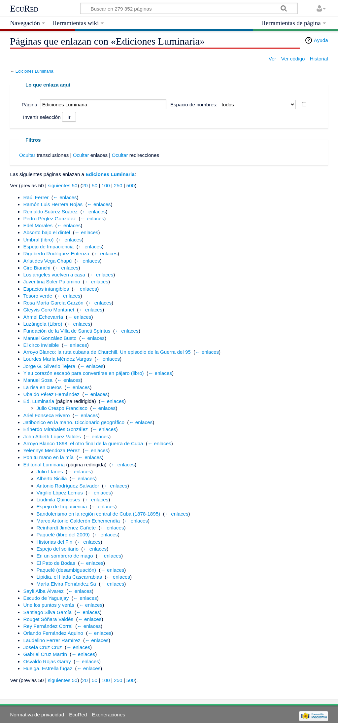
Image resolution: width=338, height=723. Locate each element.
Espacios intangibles (46, 289)
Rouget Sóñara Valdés (48, 619)
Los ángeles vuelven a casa (54, 274)
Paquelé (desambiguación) (66, 570)
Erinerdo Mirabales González (55, 429)
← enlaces (65, 197)
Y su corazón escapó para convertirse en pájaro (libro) (83, 373)
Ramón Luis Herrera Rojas (53, 204)
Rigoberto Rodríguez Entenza (56, 253)
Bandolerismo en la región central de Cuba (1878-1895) (98, 514)
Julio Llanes (49, 471)
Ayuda (321, 40)
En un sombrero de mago (64, 556)
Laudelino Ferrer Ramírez (51, 640)
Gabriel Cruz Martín (45, 654)
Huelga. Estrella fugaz (47, 668)
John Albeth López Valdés (52, 436)
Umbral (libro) (38, 239)
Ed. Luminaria (38, 401)
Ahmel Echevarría (43, 317)
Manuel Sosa (37, 380)
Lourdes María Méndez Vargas (57, 359)
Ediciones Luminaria (34, 71)
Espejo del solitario (57, 549)
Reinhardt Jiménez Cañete (66, 527)
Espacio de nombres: (194, 104)
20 (85, 185)
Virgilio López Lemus (59, 492)
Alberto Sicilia (51, 478)
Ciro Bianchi (36, 268)
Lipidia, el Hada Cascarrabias (69, 577)
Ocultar (27, 155)
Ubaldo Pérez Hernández (51, 394)
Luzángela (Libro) (42, 324)
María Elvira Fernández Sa (66, 584)
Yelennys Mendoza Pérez (51, 450)
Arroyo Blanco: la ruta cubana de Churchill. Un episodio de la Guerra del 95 (106, 352)
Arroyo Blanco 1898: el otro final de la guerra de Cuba (83, 443)
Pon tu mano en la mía (48, 457)
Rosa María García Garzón (53, 303)
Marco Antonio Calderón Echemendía (77, 521)
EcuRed (24, 9)
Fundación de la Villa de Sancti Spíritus (66, 331)
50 (94, 185)
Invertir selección (42, 117)
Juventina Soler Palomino (51, 281)
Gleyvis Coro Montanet (48, 309)
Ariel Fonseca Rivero (46, 415)
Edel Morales (37, 225)
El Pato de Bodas (55, 563)
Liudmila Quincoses (58, 499)
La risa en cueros (42, 387)
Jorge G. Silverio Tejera (49, 366)
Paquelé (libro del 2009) (62, 534)
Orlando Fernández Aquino (53, 633)
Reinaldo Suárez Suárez (50, 211)
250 (118, 185)
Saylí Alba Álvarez (43, 591)
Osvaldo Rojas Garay (47, 661)
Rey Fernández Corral (47, 626)
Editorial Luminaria (44, 464)
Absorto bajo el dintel (46, 232)
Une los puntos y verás (48, 605)
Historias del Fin (54, 542)
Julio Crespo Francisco (61, 408)
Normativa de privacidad (37, 714)
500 (130, 185)
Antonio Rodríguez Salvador (67, 485)
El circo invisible (41, 345)
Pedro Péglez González (49, 218)
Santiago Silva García (47, 612)
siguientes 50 (63, 185)
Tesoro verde (37, 296)
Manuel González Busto (49, 338)
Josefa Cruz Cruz (42, 647)
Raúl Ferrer (36, 197)
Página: (30, 104)
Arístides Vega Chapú (47, 261)
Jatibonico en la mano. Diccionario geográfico (73, 422)
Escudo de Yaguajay (46, 598)
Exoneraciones (108, 714)
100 (105, 185)
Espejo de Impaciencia (48, 246)
